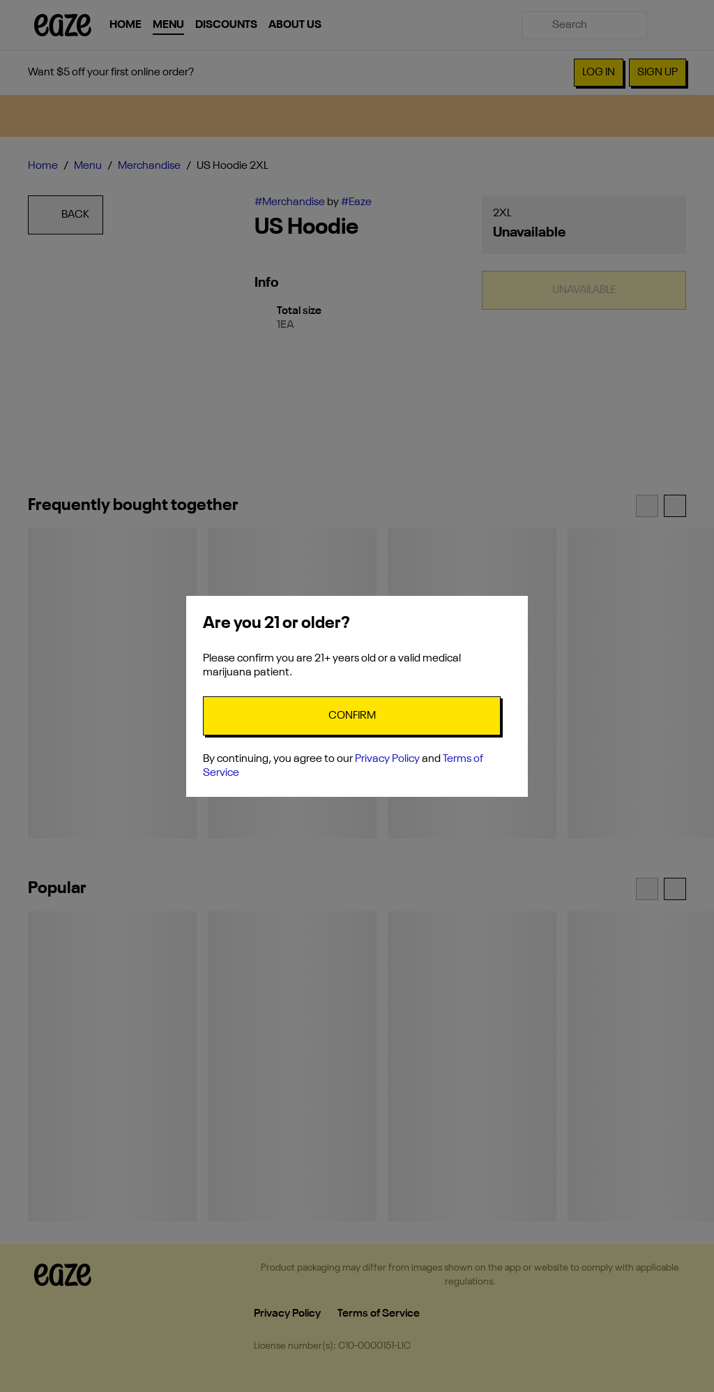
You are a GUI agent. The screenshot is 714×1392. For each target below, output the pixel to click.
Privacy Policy (387, 759)
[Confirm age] (352, 715)
